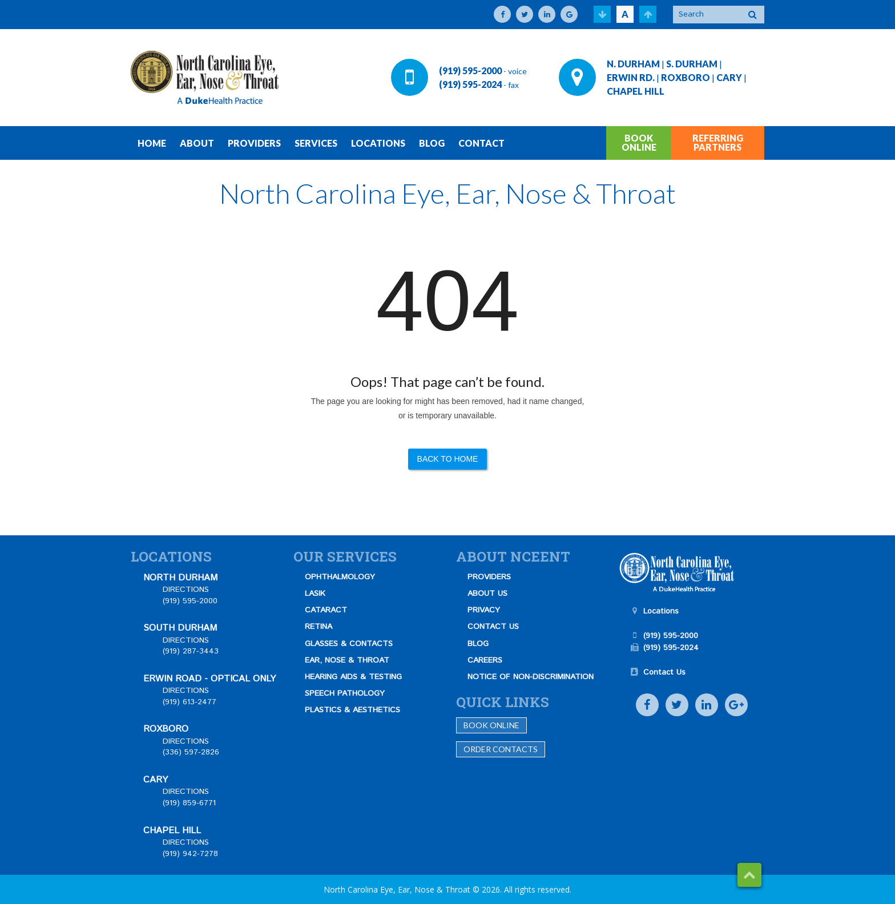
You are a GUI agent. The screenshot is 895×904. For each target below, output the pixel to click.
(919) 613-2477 (189, 702)
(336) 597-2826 (191, 752)
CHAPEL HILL (635, 91)
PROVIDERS (254, 143)
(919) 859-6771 (189, 803)
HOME (152, 143)
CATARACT (326, 610)
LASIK (315, 593)
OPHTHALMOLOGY (340, 577)
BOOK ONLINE (639, 142)
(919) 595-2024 (470, 84)
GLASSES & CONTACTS (349, 643)
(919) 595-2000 (470, 70)
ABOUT (197, 143)
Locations (661, 611)
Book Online (491, 725)
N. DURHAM (633, 63)
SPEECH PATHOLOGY (345, 693)
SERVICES (316, 143)
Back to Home (447, 458)
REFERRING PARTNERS (717, 142)
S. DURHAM (691, 63)
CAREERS (484, 660)
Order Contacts (500, 749)
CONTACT (481, 143)
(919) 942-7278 (190, 853)
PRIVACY (483, 610)
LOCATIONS (378, 143)
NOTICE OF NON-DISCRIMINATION (530, 677)
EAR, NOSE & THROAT (347, 660)
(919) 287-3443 (191, 651)
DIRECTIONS (186, 589)
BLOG (432, 143)
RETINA (318, 626)
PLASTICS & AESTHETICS (352, 710)
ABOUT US (487, 593)
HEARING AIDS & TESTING (353, 677)
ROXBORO (685, 77)
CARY (729, 77)
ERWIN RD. (631, 77)
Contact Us (664, 672)
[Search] (707, 14)
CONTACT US (493, 626)
